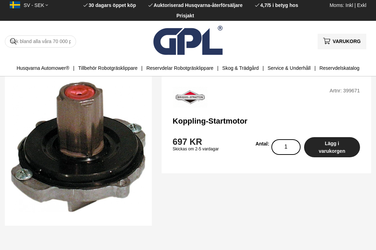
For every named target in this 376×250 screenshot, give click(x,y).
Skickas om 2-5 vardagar (196, 149)
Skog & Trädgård (240, 68)
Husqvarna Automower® (43, 68)
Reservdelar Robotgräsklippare (179, 68)
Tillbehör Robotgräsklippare (108, 68)
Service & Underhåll (289, 68)
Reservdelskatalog (339, 68)
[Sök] (40, 41)
